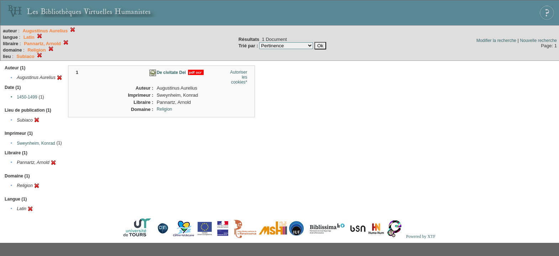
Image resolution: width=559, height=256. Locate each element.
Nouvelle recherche (538, 40)
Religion (164, 109)
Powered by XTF (420, 236)
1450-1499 (27, 97)
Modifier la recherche (496, 40)
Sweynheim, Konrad (36, 143)
